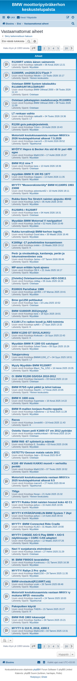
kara (36, 166)
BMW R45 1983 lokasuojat (28, 617)
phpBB (36, 669)
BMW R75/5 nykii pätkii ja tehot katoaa (36, 387)
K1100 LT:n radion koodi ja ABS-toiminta (38, 321)
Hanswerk (39, 379)
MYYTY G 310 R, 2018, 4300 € (30, 628)
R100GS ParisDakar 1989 (28, 289)
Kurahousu (39, 562)
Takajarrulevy (20, 354)
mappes (38, 177)
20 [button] (66, 48)
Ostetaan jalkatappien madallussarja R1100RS (41, 100)
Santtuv (37, 620)
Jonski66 (38, 422)
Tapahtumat (35, 143)
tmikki (37, 245)
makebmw (39, 411)
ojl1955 (37, 292)
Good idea (39, 234)
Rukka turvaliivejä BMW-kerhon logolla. (37, 231)
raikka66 (38, 64)
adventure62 (40, 191)
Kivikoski (38, 335)
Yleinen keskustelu (39, 78)
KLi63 (37, 526)
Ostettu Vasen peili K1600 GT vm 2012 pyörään (42, 430)
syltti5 (37, 324)
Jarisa (37, 259)
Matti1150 (39, 155)
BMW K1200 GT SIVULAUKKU (31, 332)
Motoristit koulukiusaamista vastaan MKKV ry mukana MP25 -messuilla (41, 594)
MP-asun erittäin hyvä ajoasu (30, 267)
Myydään (34, 67)
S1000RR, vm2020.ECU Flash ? (32, 72)
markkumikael (41, 433)
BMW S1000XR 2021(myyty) (29, 310)
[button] (33, 48)
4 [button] (53, 48)
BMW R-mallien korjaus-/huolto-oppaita (37, 408)
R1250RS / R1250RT (24, 209)
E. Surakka (39, 444)
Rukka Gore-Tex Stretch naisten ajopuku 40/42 (41, 198)
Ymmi (37, 127)
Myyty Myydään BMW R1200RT (32, 365)
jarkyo (37, 505)
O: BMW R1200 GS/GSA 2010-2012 (34, 376)
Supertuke (39, 401)
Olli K (36, 270)
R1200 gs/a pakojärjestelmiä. (30, 124)
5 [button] (58, 48)
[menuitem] (11, 17)
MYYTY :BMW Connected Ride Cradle (36, 523)
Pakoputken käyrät (24, 606)
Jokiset (37, 551)
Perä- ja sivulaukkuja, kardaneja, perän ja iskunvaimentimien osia (38, 255)
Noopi (37, 494)
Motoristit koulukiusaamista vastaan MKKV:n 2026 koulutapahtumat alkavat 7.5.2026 (40, 137)
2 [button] (44, 48)
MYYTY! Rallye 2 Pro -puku (29, 570)
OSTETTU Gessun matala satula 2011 (36, 452)
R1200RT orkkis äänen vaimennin (33, 61)
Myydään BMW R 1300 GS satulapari (35, 343)
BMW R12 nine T (22, 163)
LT (31, 119)
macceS (38, 141)
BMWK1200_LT (42, 357)
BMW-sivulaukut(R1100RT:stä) (31, 581)
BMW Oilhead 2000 (43, 89)
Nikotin (37, 75)
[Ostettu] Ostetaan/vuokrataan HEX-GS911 (39, 278)
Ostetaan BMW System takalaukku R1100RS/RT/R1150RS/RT (34, 85)
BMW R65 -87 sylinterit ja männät (33, 441)
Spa (36, 303)
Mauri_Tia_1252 (42, 368)
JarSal (37, 223)
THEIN (37, 609)
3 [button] (48, 48)
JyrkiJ (37, 201)
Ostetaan (34, 94)
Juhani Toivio (40, 346)
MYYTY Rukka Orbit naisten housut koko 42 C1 (42, 502)
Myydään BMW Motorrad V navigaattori (37, 220)
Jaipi (36, 455)
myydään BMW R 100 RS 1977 (31, 174)
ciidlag (37, 281)
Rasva (16, 419)
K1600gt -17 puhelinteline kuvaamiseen (37, 242)
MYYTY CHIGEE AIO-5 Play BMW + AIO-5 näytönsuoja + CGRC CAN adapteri (38, 536)
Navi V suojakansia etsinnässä (31, 548)
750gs (15, 491)
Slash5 (37, 390)
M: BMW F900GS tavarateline (30, 559)
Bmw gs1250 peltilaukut (27, 300)
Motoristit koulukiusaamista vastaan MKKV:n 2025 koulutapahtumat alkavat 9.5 (40, 479)
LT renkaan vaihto (23, 113)
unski (36, 584)
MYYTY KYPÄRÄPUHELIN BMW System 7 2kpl (41, 513)
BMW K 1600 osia (23, 398)
